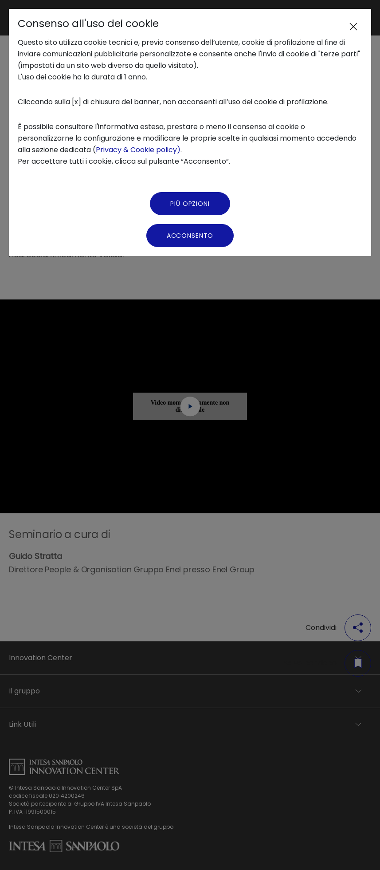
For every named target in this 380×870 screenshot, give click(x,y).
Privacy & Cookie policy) (138, 150)
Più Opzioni (189, 203)
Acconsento (190, 235)
